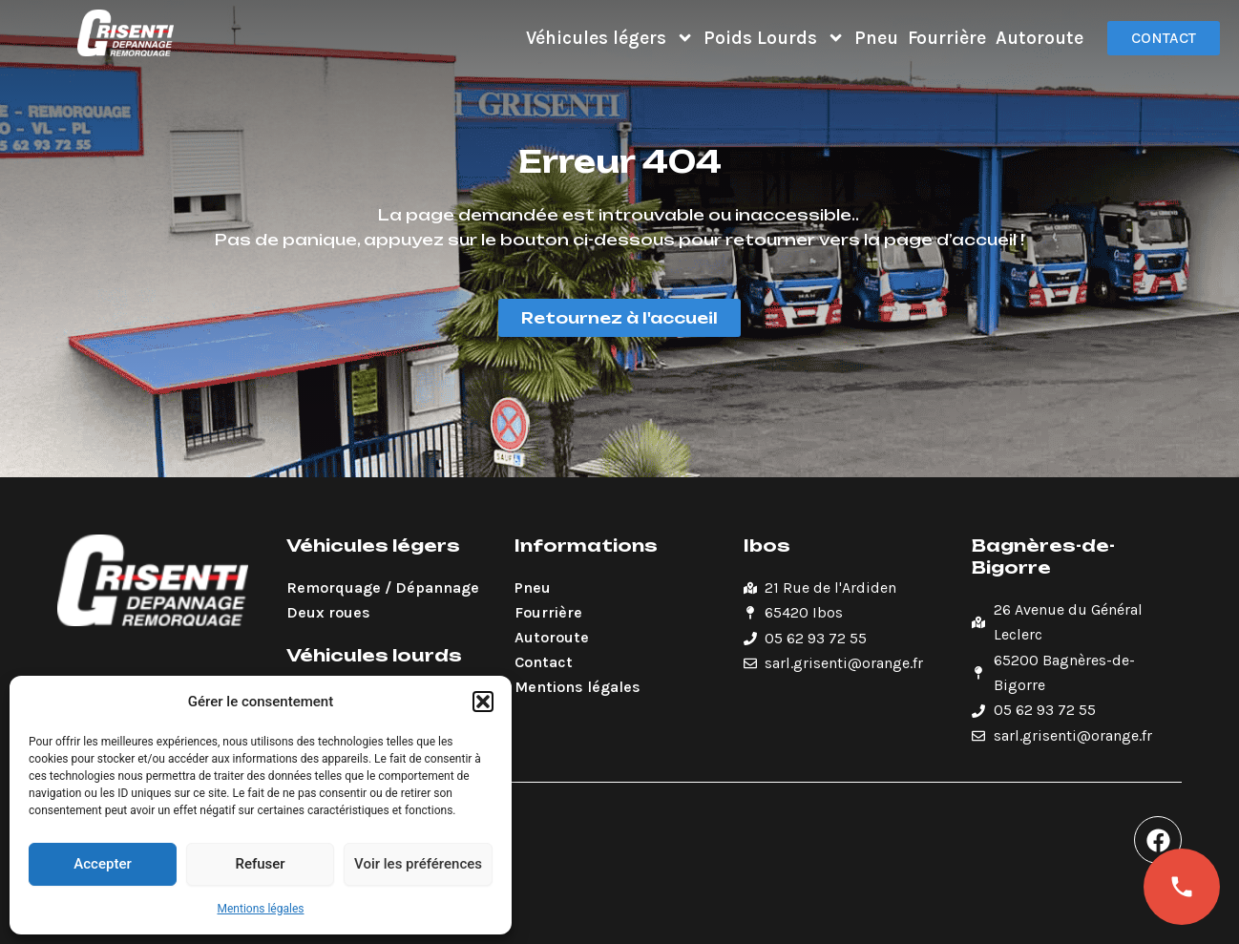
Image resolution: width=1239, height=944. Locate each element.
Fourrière (947, 38)
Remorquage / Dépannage (382, 587)
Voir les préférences (418, 863)
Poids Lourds (774, 37)
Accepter (102, 863)
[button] (483, 701)
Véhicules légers (610, 37)
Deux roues (328, 612)
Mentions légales (261, 908)
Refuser (259, 863)
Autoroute (1039, 38)
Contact (543, 662)
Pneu (876, 38)
